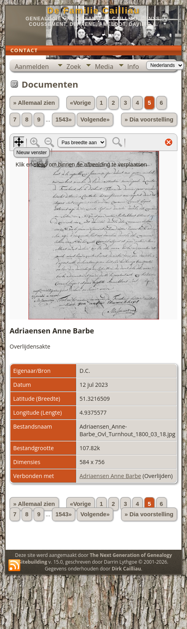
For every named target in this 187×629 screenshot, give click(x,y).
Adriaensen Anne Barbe (110, 476)
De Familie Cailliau (93, 11)
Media (104, 66)
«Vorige (80, 103)
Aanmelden (32, 66)
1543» (64, 119)
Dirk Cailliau (126, 568)
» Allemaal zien (34, 103)
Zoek (73, 66)
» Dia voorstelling (149, 119)
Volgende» (94, 119)
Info (133, 66)
